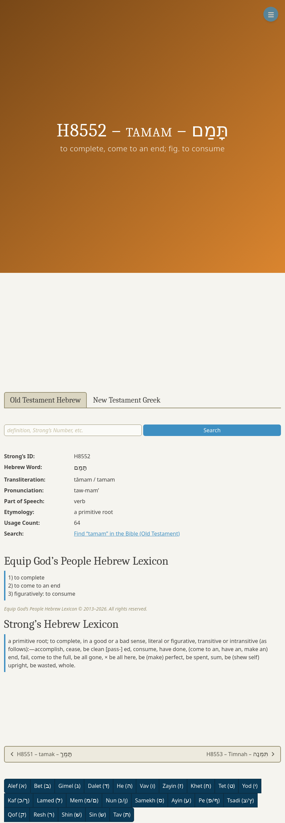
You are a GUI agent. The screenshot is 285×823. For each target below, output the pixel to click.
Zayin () (173, 786)
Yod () (250, 786)
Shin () (72, 814)
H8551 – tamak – (41, 754)
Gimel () (69, 786)
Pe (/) (209, 800)
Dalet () (98, 786)
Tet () (226, 786)
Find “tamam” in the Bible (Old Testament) (127, 533)
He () (125, 786)
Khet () (201, 786)
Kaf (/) (18, 800)
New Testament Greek (126, 400)
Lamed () (49, 800)
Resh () (43, 814)
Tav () (122, 814)
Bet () (42, 786)
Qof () (17, 814)
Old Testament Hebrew (45, 400)
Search (212, 430)
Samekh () (149, 800)
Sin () (97, 814)
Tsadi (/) (240, 800)
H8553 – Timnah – (240, 754)
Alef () (17, 786)
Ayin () (181, 800)
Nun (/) (117, 800)
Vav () (147, 786)
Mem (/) (84, 800)
